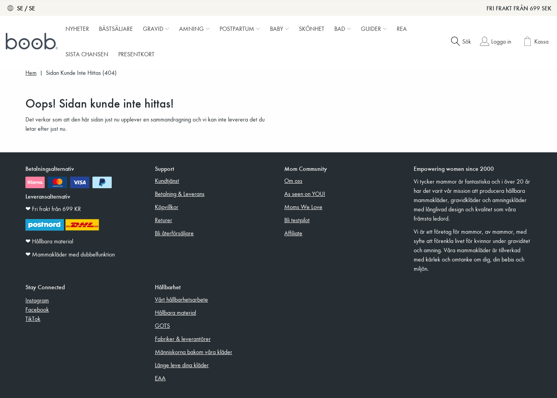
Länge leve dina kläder (182, 365)
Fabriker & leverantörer (183, 338)
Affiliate (293, 233)
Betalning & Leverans (180, 193)
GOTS (162, 325)
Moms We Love (303, 207)
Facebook (37, 309)
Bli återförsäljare (174, 233)
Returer (163, 220)
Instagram (37, 300)
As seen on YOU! (304, 193)
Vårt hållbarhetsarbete (181, 299)
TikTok (32, 318)
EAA (160, 378)
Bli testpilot (297, 220)
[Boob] (33, 41)
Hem (31, 72)
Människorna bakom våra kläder (193, 352)
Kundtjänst (167, 180)
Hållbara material (175, 312)
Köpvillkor (166, 207)
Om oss (293, 180)
